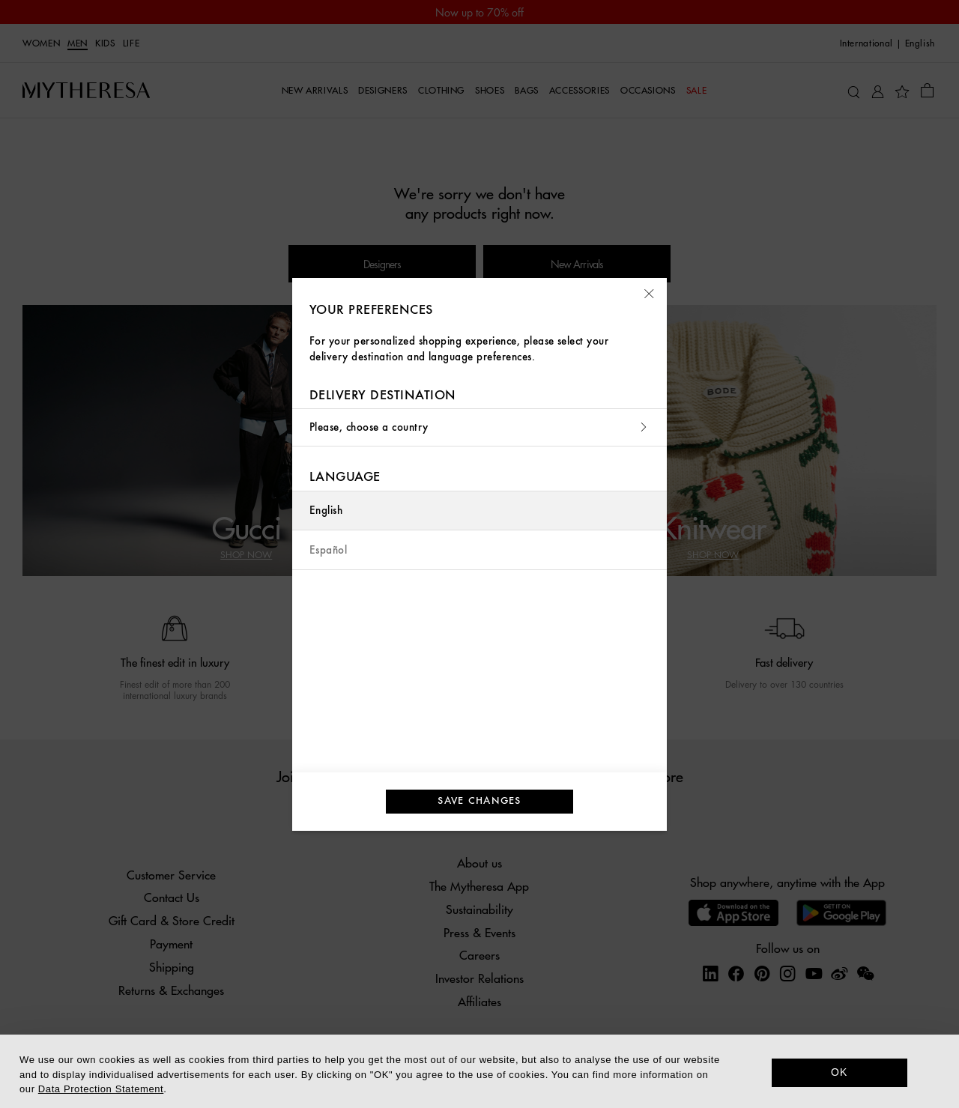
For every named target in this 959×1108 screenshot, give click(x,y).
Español (328, 550)
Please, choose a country (479, 427)
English (325, 510)
